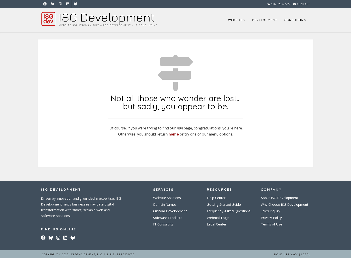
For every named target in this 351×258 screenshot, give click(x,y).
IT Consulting (163, 224)
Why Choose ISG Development (284, 204)
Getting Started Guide (224, 204)
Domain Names (165, 204)
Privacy (292, 254)
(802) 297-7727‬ (281, 4)
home (174, 134)
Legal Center (217, 224)
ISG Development (106, 17)
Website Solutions (167, 198)
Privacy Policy (271, 218)
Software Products (167, 218)
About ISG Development (279, 198)
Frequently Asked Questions (228, 211)
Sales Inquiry (270, 211)
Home (278, 254)
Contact (303, 4)
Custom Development (170, 211)
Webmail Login (218, 218)
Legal (305, 254)
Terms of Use (271, 224)
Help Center (216, 198)
